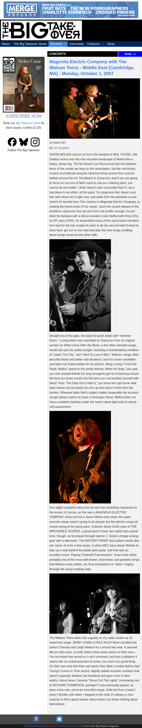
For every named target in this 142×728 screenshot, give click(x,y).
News (6, 44)
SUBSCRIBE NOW (24, 116)
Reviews (56, 44)
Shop (111, 44)
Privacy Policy (73, 726)
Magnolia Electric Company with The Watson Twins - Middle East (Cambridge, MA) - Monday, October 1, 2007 (91, 67)
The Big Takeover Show (30, 44)
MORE (130, 54)
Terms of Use (57, 726)
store (28, 123)
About (26, 726)
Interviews (77, 44)
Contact (45, 726)
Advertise (35, 726)
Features (93, 44)
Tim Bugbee (61, 148)
